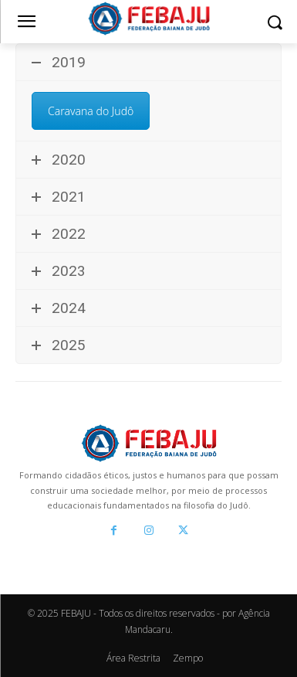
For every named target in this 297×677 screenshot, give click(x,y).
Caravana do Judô (90, 111)
